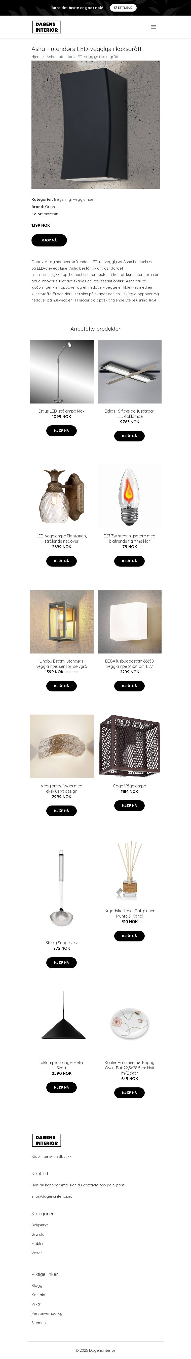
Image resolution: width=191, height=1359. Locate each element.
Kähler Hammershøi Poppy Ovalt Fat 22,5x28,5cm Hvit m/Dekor (129, 1068)
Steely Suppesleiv (62, 942)
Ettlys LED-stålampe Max (62, 411)
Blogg (36, 1285)
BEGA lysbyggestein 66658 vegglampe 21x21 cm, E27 (129, 664)
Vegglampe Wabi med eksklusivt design (61, 788)
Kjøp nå (49, 240)
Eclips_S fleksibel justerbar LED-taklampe (129, 414)
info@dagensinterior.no (51, 1196)
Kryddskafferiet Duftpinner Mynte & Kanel (130, 913)
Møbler (37, 1243)
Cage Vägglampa (129, 785)
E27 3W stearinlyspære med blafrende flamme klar (129, 538)
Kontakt (38, 1294)
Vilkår (36, 1304)
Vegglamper (84, 199)
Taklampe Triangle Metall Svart (61, 1065)
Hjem (36, 56)
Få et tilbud (123, 8)
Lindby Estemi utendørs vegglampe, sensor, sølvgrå (61, 664)
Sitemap (38, 1322)
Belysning (62, 199)
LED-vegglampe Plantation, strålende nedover (61, 538)
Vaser (36, 1252)
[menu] (154, 27)
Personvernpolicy (46, 1313)
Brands (37, 1234)
